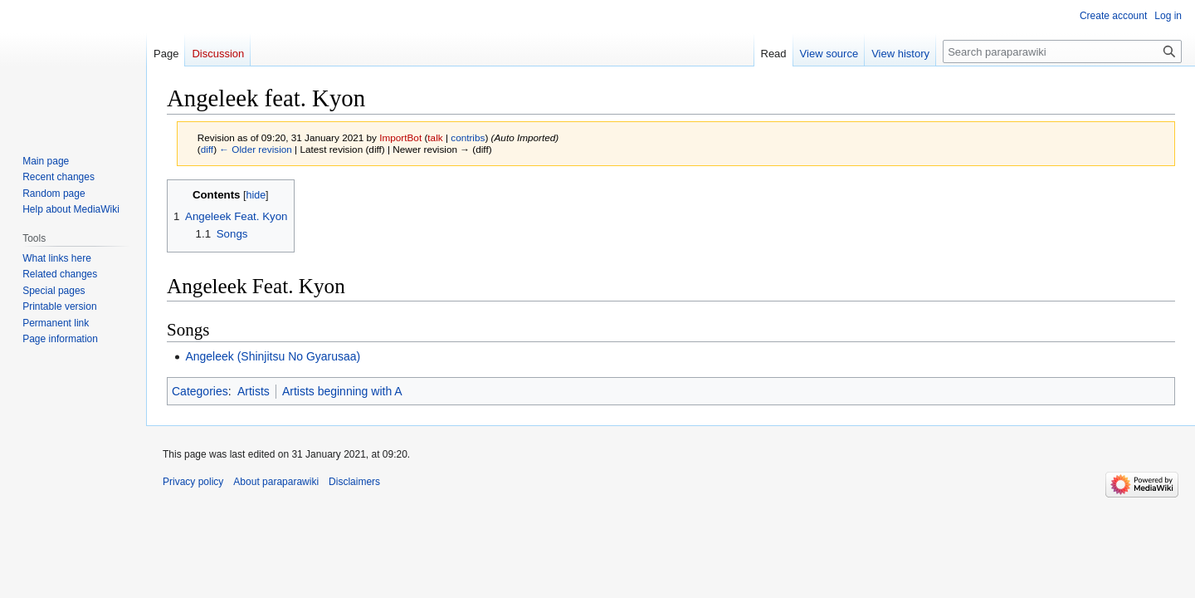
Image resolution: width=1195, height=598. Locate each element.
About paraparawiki (276, 482)
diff (207, 149)
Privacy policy (193, 482)
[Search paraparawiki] (1062, 51)
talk (434, 137)
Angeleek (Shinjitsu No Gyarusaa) (272, 356)
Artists (253, 391)
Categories (200, 391)
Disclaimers (354, 482)
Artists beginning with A (342, 391)
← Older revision (255, 149)
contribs (468, 137)
